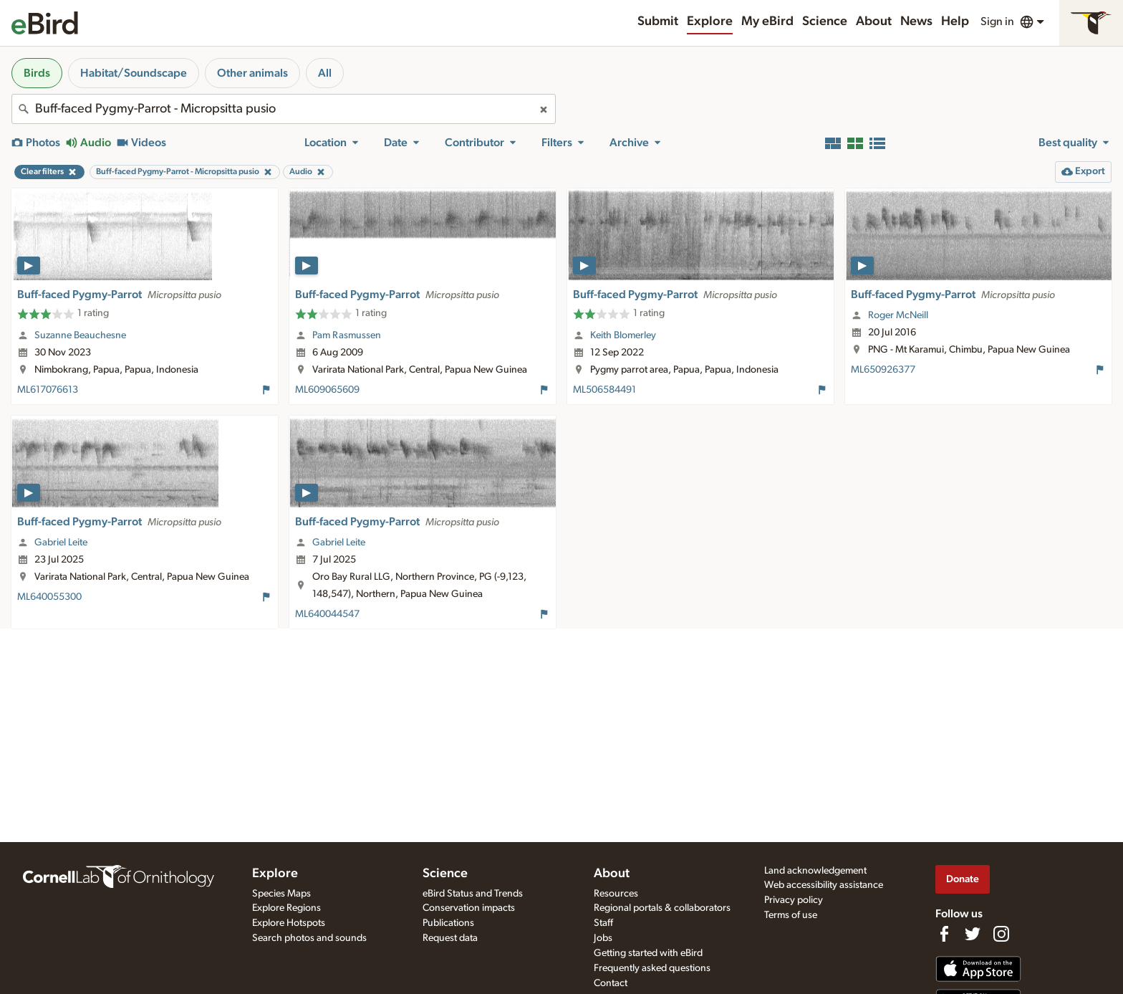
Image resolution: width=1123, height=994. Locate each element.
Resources (616, 894)
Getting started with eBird (648, 953)
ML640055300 (49, 597)
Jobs (603, 938)
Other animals (252, 73)
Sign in (997, 21)
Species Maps (281, 894)
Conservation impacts (469, 908)
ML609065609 (327, 390)
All (325, 73)
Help (955, 21)
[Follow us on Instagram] (1001, 933)
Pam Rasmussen (346, 335)
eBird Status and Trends (473, 894)
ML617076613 (47, 390)
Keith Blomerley (623, 335)
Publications (448, 923)
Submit (657, 21)
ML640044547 (327, 614)
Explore (710, 21)
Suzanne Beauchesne (80, 335)
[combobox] (283, 109)
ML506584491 (604, 390)
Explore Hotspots (288, 923)
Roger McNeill (898, 315)
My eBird (767, 21)
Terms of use (790, 915)
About (874, 21)
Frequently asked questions (652, 968)
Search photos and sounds (309, 938)
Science (824, 21)
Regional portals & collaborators (662, 908)
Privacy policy (793, 900)
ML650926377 (883, 370)
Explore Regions (286, 908)
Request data (450, 938)
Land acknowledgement (815, 871)
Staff (603, 923)
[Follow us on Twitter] (972, 933)
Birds (37, 73)
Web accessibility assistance (823, 885)
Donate (962, 879)
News (916, 21)
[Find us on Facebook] (944, 933)
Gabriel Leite (60, 542)
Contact (610, 983)
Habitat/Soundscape (133, 73)
